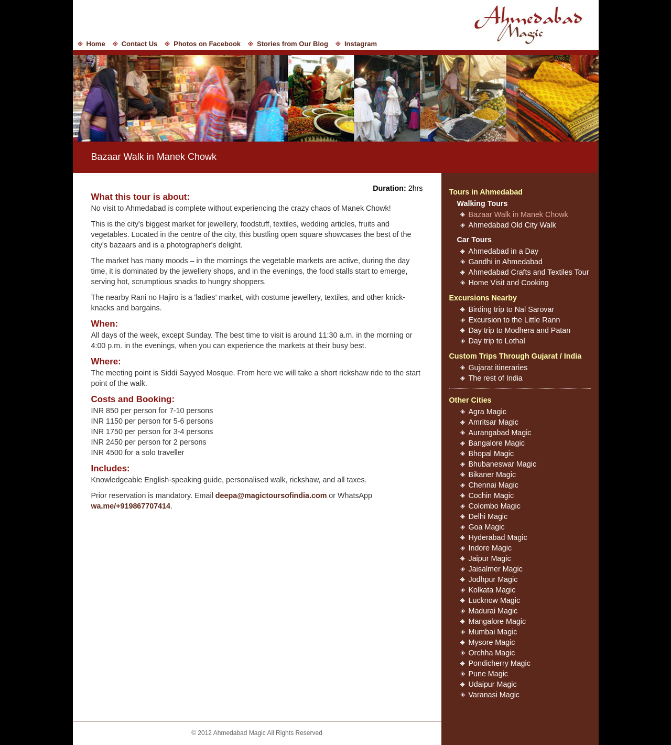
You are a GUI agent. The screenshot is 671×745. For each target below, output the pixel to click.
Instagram (360, 44)
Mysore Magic (492, 642)
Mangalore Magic (497, 621)
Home (95, 44)
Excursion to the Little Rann (514, 320)
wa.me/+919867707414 (130, 506)
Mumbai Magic (493, 632)
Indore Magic (490, 548)
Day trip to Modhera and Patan (520, 330)
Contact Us (140, 44)
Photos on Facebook (207, 44)
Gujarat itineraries (498, 367)
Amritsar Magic (493, 422)
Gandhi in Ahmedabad (506, 261)
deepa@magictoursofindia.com (271, 495)
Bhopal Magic (491, 453)
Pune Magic (488, 674)
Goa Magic (487, 527)
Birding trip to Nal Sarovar (512, 309)
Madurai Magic (493, 611)
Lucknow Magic (495, 600)
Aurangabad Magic (500, 432)
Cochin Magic (491, 495)
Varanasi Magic (494, 694)
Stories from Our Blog (292, 44)
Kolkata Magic (492, 590)
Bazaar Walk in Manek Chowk (518, 214)
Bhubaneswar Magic (503, 464)
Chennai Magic (493, 485)
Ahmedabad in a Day (504, 251)
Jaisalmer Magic (496, 569)
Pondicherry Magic (500, 663)
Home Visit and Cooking (509, 282)
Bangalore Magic (497, 443)
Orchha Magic (492, 653)
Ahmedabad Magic (532, 24)
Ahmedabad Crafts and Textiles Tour (529, 272)
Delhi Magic (488, 516)
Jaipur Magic (490, 558)
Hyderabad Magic (498, 537)
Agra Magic (487, 411)
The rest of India (496, 378)
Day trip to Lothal (497, 341)
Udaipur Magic (493, 684)
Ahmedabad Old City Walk (512, 225)
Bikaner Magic (492, 474)
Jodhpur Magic (493, 579)
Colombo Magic (495, 506)
